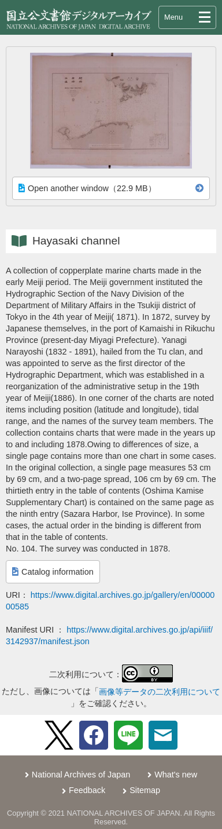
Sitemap (145, 790)
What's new (175, 774)
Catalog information (53, 571)
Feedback (87, 790)
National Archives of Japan (81, 774)
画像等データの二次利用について (159, 691)
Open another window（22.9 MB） (87, 188)
